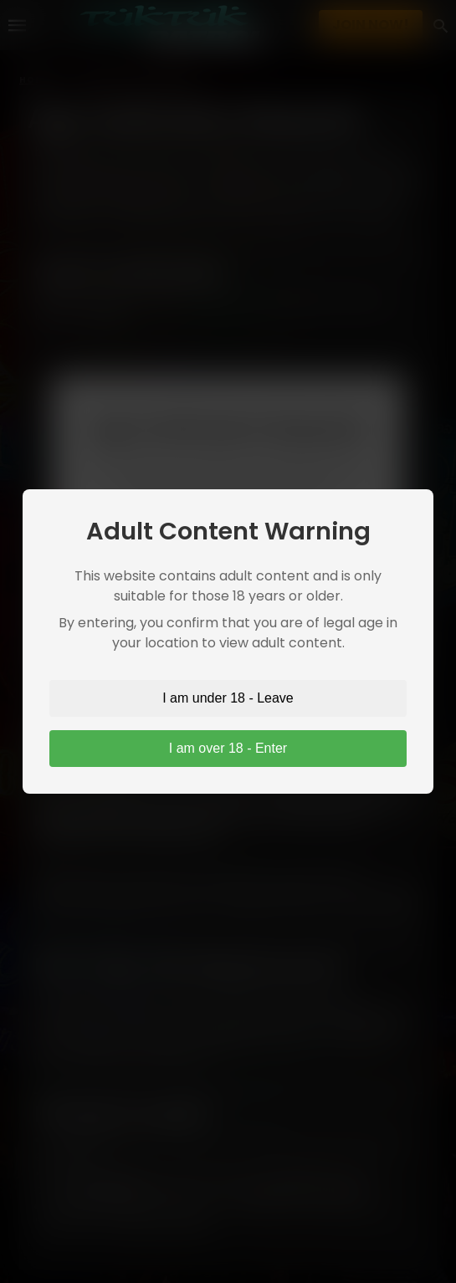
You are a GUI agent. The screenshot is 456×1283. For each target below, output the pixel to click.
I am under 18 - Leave (228, 698)
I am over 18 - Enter (228, 748)
